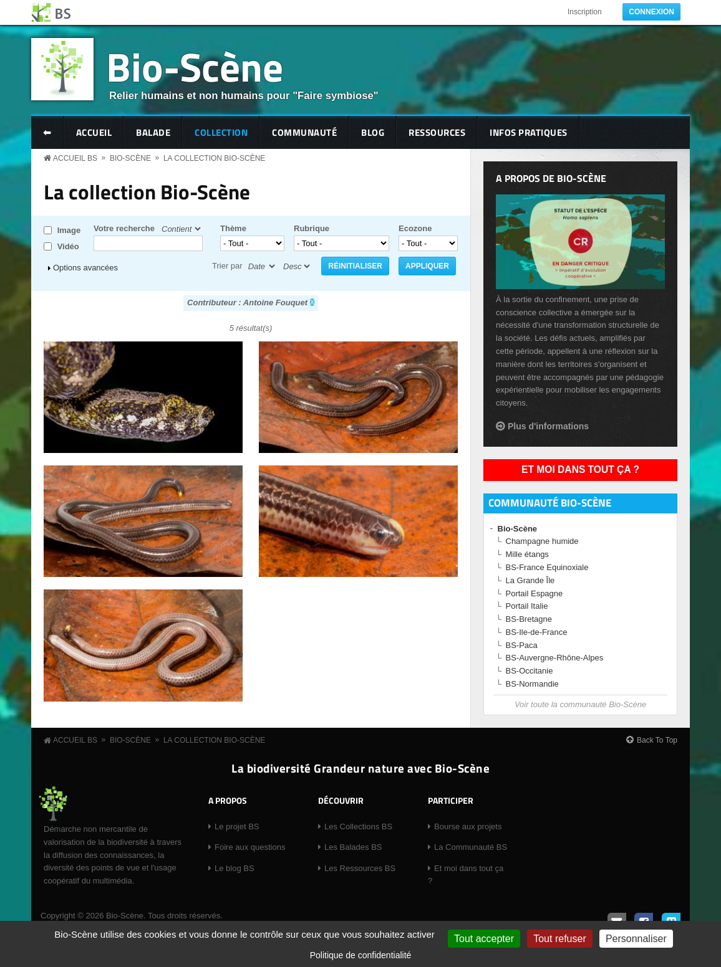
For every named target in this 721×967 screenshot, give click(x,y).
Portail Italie (527, 606)
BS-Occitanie (529, 670)
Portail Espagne (534, 593)
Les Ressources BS (359, 868)
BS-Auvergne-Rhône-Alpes (555, 657)
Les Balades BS (353, 847)
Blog (372, 132)
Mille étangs (527, 554)
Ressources (437, 132)
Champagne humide (542, 541)
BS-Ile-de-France (537, 632)
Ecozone (415, 228)
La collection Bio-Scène (214, 158)
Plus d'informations (548, 426)
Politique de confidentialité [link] (361, 955)
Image (69, 230)
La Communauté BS (470, 847)
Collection (221, 132)
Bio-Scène (194, 66)
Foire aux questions (250, 847)
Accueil (94, 132)
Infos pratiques (529, 132)
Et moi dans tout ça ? (580, 469)
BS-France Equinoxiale (547, 567)
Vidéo (68, 246)
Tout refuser (559, 938)
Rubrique (311, 228)
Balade (153, 132)
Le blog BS (234, 868)
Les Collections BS (358, 826)
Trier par (227, 265)
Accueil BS (75, 158)
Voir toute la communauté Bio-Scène (580, 704)
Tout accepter (484, 938)
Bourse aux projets (467, 826)
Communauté (304, 132)
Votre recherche (124, 228)
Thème (233, 228)
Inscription (585, 11)
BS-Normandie (532, 683)
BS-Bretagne (529, 619)
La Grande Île (530, 580)
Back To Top (657, 740)
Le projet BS (237, 826)
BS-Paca (522, 645)
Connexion (651, 11)
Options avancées (85, 267)
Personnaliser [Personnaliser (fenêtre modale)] (636, 938)
